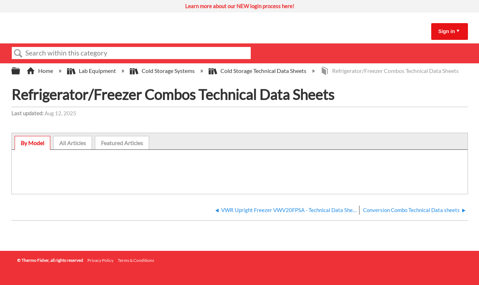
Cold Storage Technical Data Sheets (258, 70)
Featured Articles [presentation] (122, 142)
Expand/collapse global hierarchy (20, 71)
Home (40, 70)
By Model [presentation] (32, 142)
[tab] (32, 143)
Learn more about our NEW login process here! (239, 6)
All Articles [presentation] (72, 142)
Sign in (446, 31)
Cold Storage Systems (163, 70)
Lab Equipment (92, 70)
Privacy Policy (100, 260)
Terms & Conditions (136, 260)
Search (18, 53)
